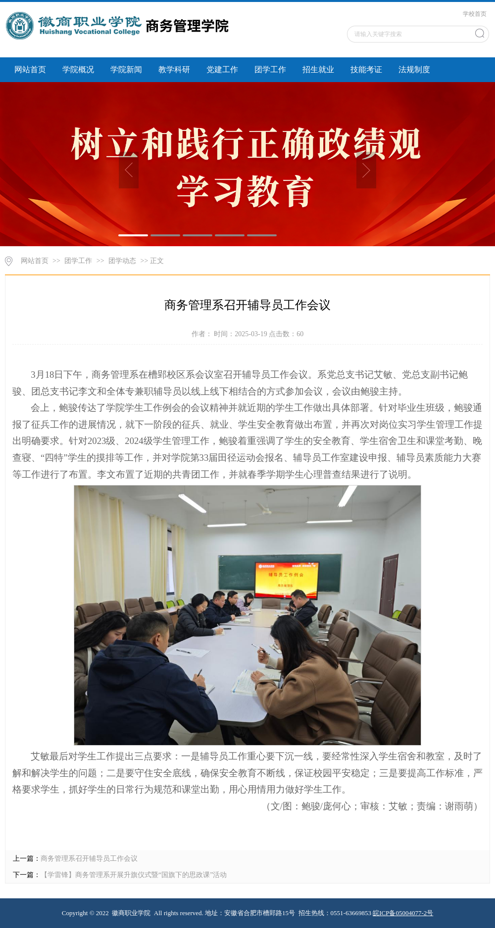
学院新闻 (126, 69)
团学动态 (122, 261)
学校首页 (475, 13)
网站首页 (30, 69)
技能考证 (366, 69)
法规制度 (414, 69)
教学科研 (174, 69)
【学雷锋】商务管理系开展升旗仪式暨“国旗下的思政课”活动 (134, 875)
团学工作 (270, 69)
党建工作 (222, 69)
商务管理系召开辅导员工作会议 (89, 858)
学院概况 (78, 69)
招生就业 (318, 69)
